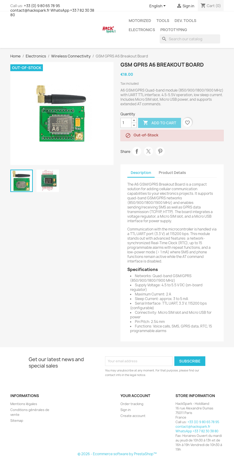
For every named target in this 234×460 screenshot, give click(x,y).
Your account (135, 395)
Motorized (140, 20)
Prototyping (173, 29)
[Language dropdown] (158, 6)
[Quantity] (125, 123)
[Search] (190, 38)
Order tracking (131, 404)
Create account (132, 416)
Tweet (148, 151)
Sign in (125, 410)
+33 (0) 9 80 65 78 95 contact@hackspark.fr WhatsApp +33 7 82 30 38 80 (52, 10)
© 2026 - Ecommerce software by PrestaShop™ (117, 454)
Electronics (142, 29)
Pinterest (160, 151)
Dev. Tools (185, 20)
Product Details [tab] (172, 172)
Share (136, 151)
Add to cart (159, 123)
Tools (162, 20)
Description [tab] (141, 172)
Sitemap (16, 420)
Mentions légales (23, 404)
